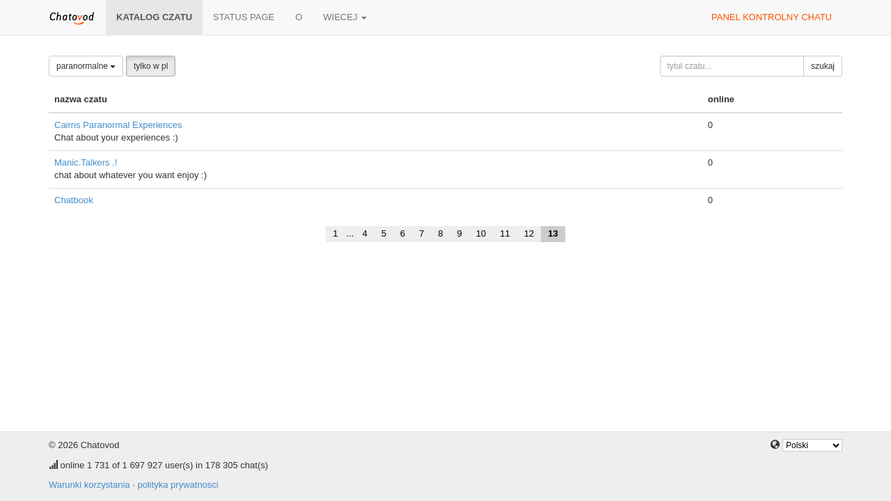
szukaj (823, 66)
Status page (243, 17)
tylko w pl (151, 66)
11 (505, 233)
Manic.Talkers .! (85, 162)
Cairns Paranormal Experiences (118, 125)
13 (553, 233)
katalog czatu (154, 17)
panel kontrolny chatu (771, 17)
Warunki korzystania (89, 484)
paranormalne (86, 66)
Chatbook (73, 200)
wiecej (345, 17)
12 (529, 233)
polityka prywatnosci (177, 484)
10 (481, 233)
